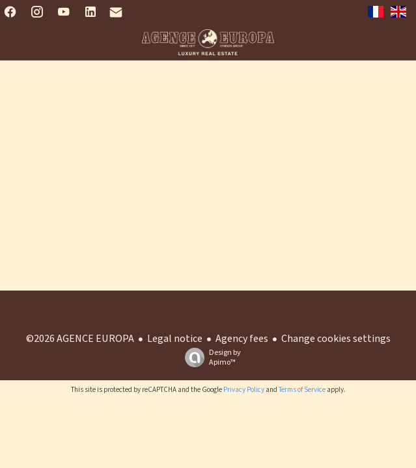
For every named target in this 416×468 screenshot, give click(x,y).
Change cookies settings (336, 339)
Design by (209, 357)
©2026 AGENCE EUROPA (80, 339)
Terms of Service (302, 390)
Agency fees (241, 339)
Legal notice (174, 339)
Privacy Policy (243, 390)
